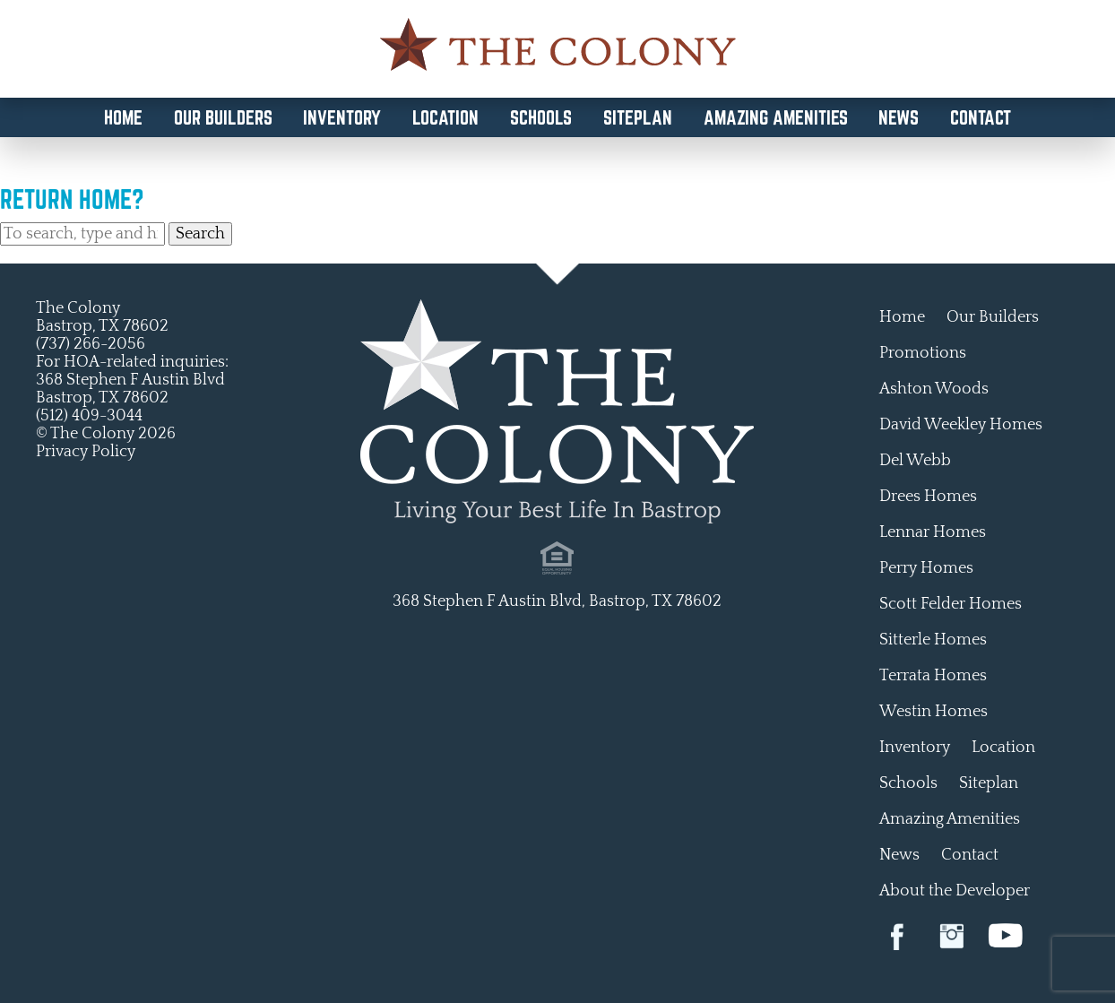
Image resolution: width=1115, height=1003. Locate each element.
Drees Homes (928, 497)
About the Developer (954, 891)
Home (123, 117)
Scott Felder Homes (950, 604)
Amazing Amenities (776, 117)
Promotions (922, 353)
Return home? (72, 199)
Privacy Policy (85, 452)
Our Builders (223, 117)
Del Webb (915, 461)
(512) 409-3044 (89, 416)
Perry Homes (926, 568)
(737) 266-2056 (90, 344)
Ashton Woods (934, 389)
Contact (980, 117)
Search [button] (200, 234)
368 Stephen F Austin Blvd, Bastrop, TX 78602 (557, 601)
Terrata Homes (933, 676)
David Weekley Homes (960, 425)
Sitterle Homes (933, 640)
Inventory (342, 117)
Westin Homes (933, 712)
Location (445, 117)
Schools (541, 117)
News (898, 117)
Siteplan (637, 117)
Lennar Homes (932, 532)
